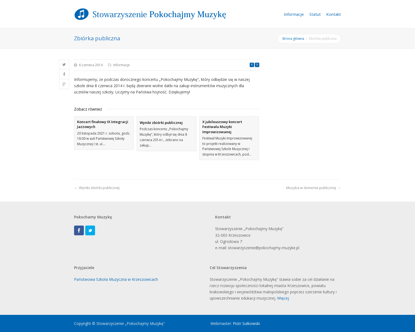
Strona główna (293, 38)
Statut (315, 14)
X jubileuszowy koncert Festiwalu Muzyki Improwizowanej (222, 126)
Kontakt (333, 14)
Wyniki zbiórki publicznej (161, 122)
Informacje (294, 14)
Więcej (283, 298)
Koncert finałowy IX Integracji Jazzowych (102, 124)
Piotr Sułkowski (246, 323)
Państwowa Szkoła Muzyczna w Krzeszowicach (116, 279)
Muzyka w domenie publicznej (311, 187)
